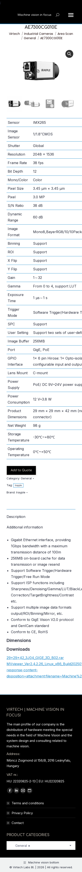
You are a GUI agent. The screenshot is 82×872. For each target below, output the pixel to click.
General (26, 478)
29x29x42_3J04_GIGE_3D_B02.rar (35, 658)
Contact (18, 823)
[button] (69, 54)
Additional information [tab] (25, 527)
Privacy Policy (22, 813)
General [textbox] (20, 845)
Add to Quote (21, 470)
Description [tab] (16, 516)
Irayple (18, 485)
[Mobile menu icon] (70, 15)
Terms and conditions (28, 803)
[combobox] (41, 845)
